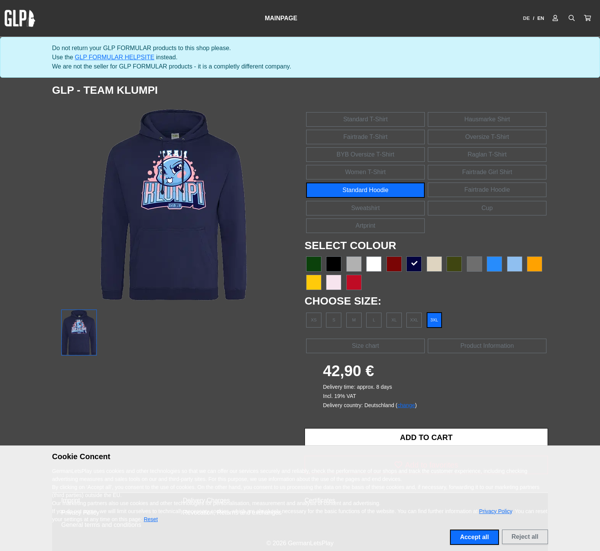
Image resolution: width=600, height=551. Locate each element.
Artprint (365, 225)
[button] (587, 18)
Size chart (365, 345)
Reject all (525, 536)
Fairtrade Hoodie (487, 189)
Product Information (487, 345)
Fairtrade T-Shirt (365, 137)
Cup (486, 208)
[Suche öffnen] (571, 18)
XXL (414, 320)
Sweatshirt (365, 208)
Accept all (474, 537)
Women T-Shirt (365, 172)
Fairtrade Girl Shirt (487, 172)
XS (314, 320)
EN (540, 18)
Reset (151, 519)
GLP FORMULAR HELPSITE (115, 57)
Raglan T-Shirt (487, 154)
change (406, 405)
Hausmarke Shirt (487, 119)
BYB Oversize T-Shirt (366, 154)
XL (394, 320)
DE (526, 18)
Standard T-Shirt (365, 119)
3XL (434, 320)
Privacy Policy (495, 511)
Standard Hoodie (365, 190)
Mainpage (281, 18)
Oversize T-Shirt (487, 137)
